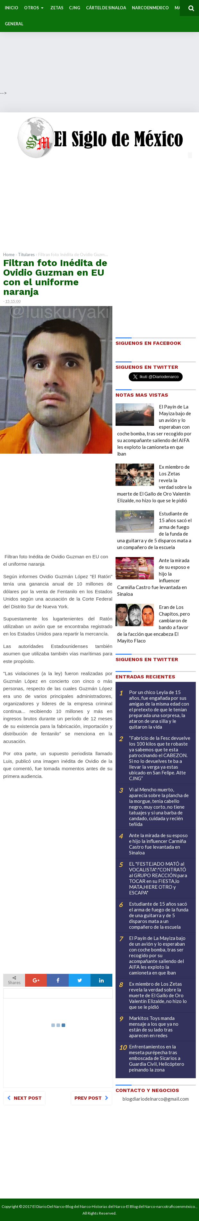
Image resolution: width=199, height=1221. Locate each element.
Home (8, 254)
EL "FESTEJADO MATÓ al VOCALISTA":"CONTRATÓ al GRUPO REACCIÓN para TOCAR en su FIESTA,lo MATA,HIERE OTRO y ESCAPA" (158, 878)
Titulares (26, 254)
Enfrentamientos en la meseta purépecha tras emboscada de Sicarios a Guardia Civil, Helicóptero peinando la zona (156, 1058)
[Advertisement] (99, 45)
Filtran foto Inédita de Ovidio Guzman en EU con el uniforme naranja (55, 277)
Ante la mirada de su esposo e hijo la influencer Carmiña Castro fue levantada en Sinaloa (158, 843)
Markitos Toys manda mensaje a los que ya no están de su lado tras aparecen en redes (153, 1026)
